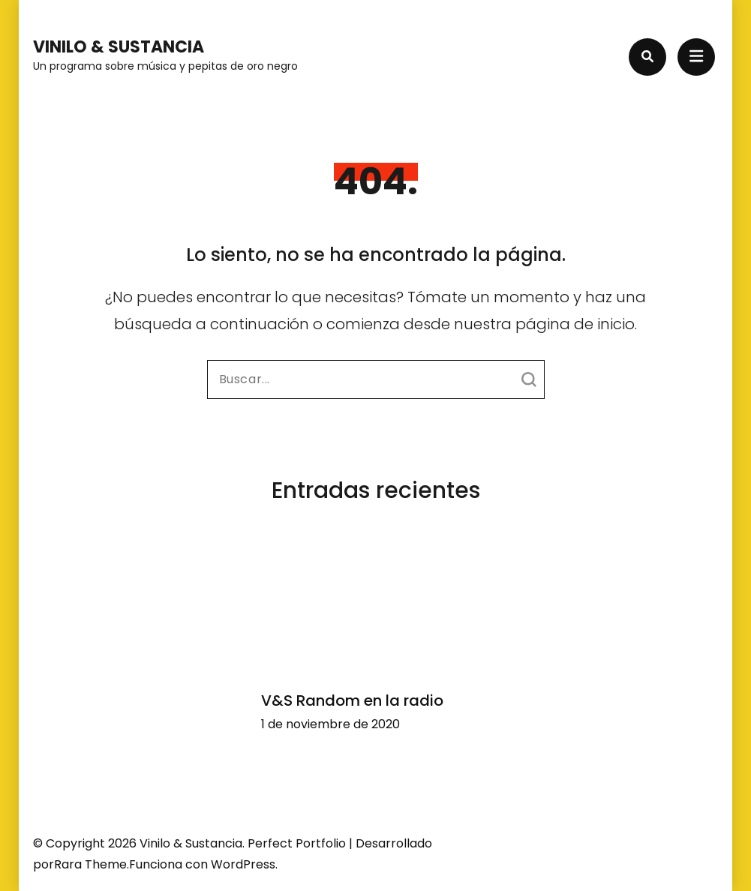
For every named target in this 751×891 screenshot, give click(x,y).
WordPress (243, 864)
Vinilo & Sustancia (118, 46)
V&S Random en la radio (352, 700)
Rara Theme (90, 864)
